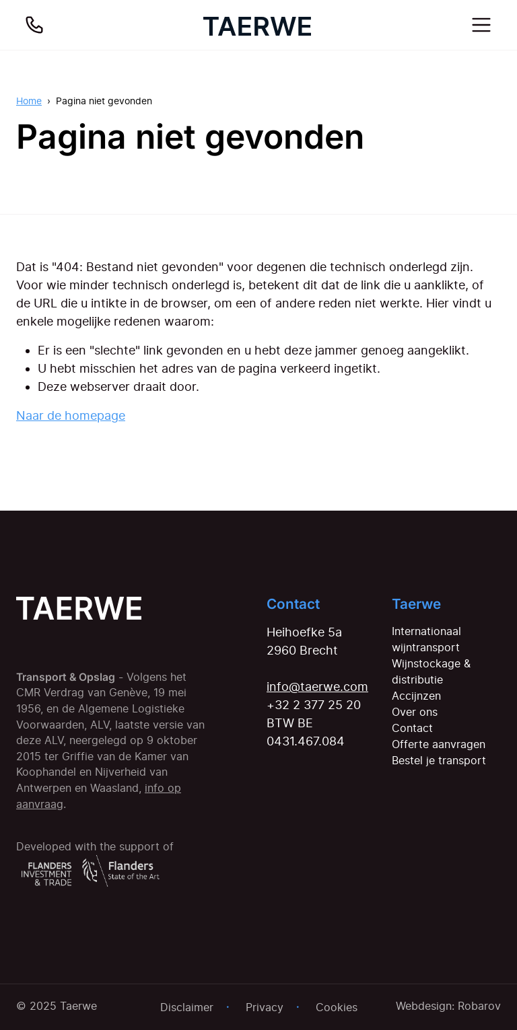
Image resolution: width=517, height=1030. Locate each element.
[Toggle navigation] (481, 24)
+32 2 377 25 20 (314, 705)
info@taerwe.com (317, 686)
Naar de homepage (70, 415)
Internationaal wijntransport (426, 639)
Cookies (336, 1007)
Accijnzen (416, 695)
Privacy (264, 1007)
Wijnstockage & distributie (431, 671)
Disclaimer (186, 1007)
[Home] (257, 24)
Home (29, 100)
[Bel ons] (34, 25)
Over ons (415, 712)
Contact (412, 728)
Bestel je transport (439, 760)
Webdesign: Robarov (448, 1006)
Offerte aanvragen (438, 744)
